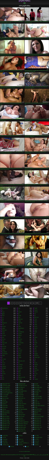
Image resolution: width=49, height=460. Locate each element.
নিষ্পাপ (3, 315)
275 (37, 303)
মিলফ (19, 317)
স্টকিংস (35, 321)
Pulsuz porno (3, 454)
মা (18, 346)
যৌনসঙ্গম (36, 364)
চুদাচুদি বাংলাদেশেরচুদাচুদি (38, 416)
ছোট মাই (35, 312)
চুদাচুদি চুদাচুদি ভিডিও (6, 412)
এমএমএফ (4, 348)
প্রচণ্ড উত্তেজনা (4, 353)
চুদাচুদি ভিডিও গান (37, 420)
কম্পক (35, 350)
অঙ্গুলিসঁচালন (21, 328)
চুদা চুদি (27, 446)
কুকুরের (3, 313)
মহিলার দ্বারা (20, 319)
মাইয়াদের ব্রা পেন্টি (21, 377)
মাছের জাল (36, 370)
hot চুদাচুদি (36, 383)
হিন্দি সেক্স (12, 446)
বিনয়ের (35, 326)
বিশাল (3, 379)
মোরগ (35, 344)
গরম (19, 324)
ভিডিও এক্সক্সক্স (21, 441)
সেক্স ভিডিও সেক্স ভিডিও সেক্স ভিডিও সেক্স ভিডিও (24, 442)
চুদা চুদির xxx (20, 402)
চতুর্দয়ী (19, 375)
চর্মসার (3, 341)
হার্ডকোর (35, 310)
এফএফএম (20, 350)
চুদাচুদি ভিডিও (20, 418)
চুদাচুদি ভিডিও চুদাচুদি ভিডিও (23, 422)
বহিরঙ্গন (35, 337)
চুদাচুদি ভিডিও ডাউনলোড (23, 423)
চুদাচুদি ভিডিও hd (37, 418)
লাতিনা (35, 351)
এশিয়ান (35, 324)
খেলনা (35, 322)
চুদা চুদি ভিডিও (4, 441)
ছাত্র (35, 359)
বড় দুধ (3, 312)
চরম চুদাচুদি (36, 394)
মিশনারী (19, 315)
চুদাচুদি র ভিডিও (37, 429)
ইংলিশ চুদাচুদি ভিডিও (38, 387)
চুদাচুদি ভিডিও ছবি (37, 422)
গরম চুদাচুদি (36, 392)
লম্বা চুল (35, 368)
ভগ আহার (4, 359)
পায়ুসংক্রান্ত (20, 322)
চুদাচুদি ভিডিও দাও (37, 423)
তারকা (19, 348)
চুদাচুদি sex (4, 409)
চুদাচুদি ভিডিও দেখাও (22, 425)
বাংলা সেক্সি (36, 435)
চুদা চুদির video (4, 402)
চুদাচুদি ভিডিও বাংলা (38, 427)
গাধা (19, 310)
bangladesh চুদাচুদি (21, 383)
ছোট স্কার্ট (19, 379)
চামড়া (3, 337)
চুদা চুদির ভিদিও (5, 407)
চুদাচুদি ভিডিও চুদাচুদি (6, 422)
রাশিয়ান (3, 355)
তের (3, 317)
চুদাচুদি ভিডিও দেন (37, 425)
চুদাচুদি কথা (20, 411)
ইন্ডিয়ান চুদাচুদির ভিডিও (22, 391)
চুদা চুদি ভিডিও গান (21, 398)
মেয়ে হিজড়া (20, 364)
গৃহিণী (35, 348)
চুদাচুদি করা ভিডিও (37, 411)
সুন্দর (3, 319)
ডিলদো (19, 344)
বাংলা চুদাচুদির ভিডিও (38, 437)
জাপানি (3, 333)
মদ (18, 359)
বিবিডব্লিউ (4, 368)
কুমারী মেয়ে (36, 317)
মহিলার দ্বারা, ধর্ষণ (21, 361)
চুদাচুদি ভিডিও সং (5, 429)
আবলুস (3, 350)
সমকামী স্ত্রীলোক (21, 332)
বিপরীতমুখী (20, 368)
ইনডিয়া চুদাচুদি (37, 389)
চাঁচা (19, 313)
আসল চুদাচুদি (36, 385)
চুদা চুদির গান (36, 402)
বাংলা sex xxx (4, 439)
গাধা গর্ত (3, 362)
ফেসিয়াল (19, 341)
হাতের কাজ (4, 346)
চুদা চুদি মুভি (20, 400)
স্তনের (35, 371)
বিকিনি (19, 371)
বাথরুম (19, 370)
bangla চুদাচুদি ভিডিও (6, 383)
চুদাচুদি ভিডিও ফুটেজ (22, 427)
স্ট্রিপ (35, 333)
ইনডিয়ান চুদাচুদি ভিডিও (6, 391)
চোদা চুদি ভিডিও (5, 435)
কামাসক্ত (35, 328)
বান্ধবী (19, 337)
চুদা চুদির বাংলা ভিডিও (22, 403)
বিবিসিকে (19, 335)
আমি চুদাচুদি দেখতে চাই (22, 385)
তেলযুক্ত (19, 357)
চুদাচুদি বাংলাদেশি (21, 416)
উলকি (35, 341)
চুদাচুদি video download (22, 409)
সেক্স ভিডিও (36, 444)
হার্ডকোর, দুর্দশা (37, 357)
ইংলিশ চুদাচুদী (20, 389)
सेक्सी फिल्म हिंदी (31, 454)
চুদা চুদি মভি (4, 400)
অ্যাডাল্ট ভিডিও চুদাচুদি (6, 385)
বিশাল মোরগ (4, 330)
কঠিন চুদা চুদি (20, 392)
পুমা (2, 375)
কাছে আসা (20, 339)
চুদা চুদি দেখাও (20, 396)
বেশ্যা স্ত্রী (35, 346)
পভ (35, 335)
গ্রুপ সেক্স (19, 351)
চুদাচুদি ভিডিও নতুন (5, 427)
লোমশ (35, 330)
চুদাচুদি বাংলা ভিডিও (5, 416)
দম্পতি (3, 344)
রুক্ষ (19, 362)
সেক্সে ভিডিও (20, 444)
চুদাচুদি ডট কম (20, 412)
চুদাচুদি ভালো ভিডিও (5, 418)
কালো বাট (20, 366)
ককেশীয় (35, 342)
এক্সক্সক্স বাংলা (20, 439)
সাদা (35, 313)
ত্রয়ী (2, 321)
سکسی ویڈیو (36, 454)
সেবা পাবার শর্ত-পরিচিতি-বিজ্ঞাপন (24, 451)
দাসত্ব (3, 361)
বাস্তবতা (19, 353)
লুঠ (34, 315)
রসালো (19, 373)
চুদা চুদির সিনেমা (21, 407)
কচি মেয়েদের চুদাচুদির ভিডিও (7, 392)
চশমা (3, 370)
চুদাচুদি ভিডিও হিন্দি (21, 429)
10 (30, 303)
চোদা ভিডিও (20, 435)
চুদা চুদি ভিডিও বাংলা (38, 398)
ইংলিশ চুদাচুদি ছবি (21, 387)
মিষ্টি (35, 339)
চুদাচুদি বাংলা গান (37, 414)
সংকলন (3, 332)
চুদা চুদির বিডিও (37, 403)
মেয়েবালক (4, 366)
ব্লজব (19, 308)
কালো (19, 330)
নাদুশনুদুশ (36, 353)
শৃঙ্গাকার (19, 321)
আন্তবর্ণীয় (20, 333)
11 (33, 303)
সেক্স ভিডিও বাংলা (5, 444)
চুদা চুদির (35, 400)
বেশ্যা (3, 324)
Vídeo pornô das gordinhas (11, 454)
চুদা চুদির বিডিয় (5, 405)
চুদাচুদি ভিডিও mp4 (5, 420)
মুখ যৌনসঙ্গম (4, 351)
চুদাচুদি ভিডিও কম (21, 420)
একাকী (35, 332)
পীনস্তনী (35, 308)
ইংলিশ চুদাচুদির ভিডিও (6, 389)
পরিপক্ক (35, 366)
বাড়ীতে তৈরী (4, 342)
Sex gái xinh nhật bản (25, 454)
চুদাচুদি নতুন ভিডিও (21, 414)
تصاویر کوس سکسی (42, 454)
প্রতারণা (3, 364)
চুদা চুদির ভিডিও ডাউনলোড (39, 405)
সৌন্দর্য (35, 319)
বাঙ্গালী (3, 371)
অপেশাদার (4, 326)
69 (34, 361)
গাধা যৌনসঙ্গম (20, 342)
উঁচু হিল (19, 355)
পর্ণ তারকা (4, 335)
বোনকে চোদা (36, 441)
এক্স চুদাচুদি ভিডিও (37, 391)
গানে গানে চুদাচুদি (5, 394)
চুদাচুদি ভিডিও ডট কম (6, 423)
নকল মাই (3, 373)
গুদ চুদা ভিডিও (21, 394)
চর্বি (35, 377)
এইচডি (19, 326)
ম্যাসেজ (35, 362)
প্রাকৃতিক (3, 328)
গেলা (3, 377)
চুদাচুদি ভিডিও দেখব (5, 425)
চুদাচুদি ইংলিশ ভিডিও (38, 409)
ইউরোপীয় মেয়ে (5, 308)
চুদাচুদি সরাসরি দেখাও (22, 431)
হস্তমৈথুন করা (4, 322)
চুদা (18, 437)
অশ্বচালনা (20, 312)
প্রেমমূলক (36, 379)
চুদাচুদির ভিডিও (24, 1)
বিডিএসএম (36, 355)
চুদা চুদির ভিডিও (21, 405)
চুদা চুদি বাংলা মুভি (5, 398)
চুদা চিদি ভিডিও (5, 396)
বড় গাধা (35, 373)
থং (2, 357)
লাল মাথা (3, 339)
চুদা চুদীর (35, 407)
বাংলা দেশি (4, 437)
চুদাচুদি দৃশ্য (36, 412)
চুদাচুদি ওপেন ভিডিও (5, 411)
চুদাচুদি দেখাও (4, 414)
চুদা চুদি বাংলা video (38, 396)
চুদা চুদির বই (4, 403)
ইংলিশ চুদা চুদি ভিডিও (6, 387)
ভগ (2, 310)
